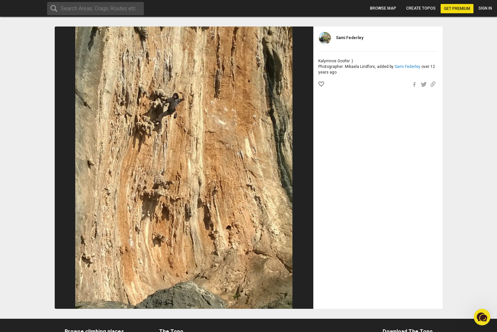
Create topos (421, 8)
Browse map (383, 8)
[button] (482, 317)
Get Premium (457, 8)
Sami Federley (407, 66)
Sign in (485, 8)
